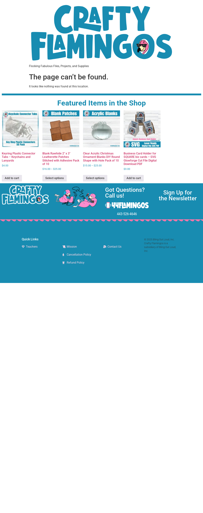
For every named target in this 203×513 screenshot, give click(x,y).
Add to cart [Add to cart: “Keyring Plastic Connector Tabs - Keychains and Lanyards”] (12, 178)
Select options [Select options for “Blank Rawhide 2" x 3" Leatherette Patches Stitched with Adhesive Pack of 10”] (54, 178)
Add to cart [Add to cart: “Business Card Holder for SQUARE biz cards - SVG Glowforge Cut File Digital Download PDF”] (134, 178)
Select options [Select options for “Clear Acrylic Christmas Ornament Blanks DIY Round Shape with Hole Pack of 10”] (95, 178)
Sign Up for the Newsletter (178, 195)
